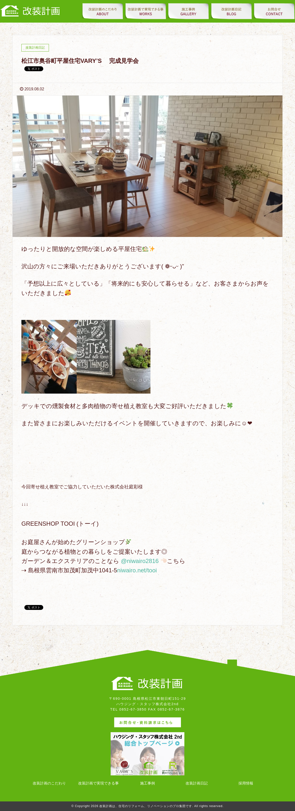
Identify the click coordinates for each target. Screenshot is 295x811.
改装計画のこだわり (49, 783)
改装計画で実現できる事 (98, 783)
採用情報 (245, 783)
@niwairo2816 (140, 561)
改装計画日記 (197, 783)
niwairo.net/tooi (137, 570)
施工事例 (147, 783)
